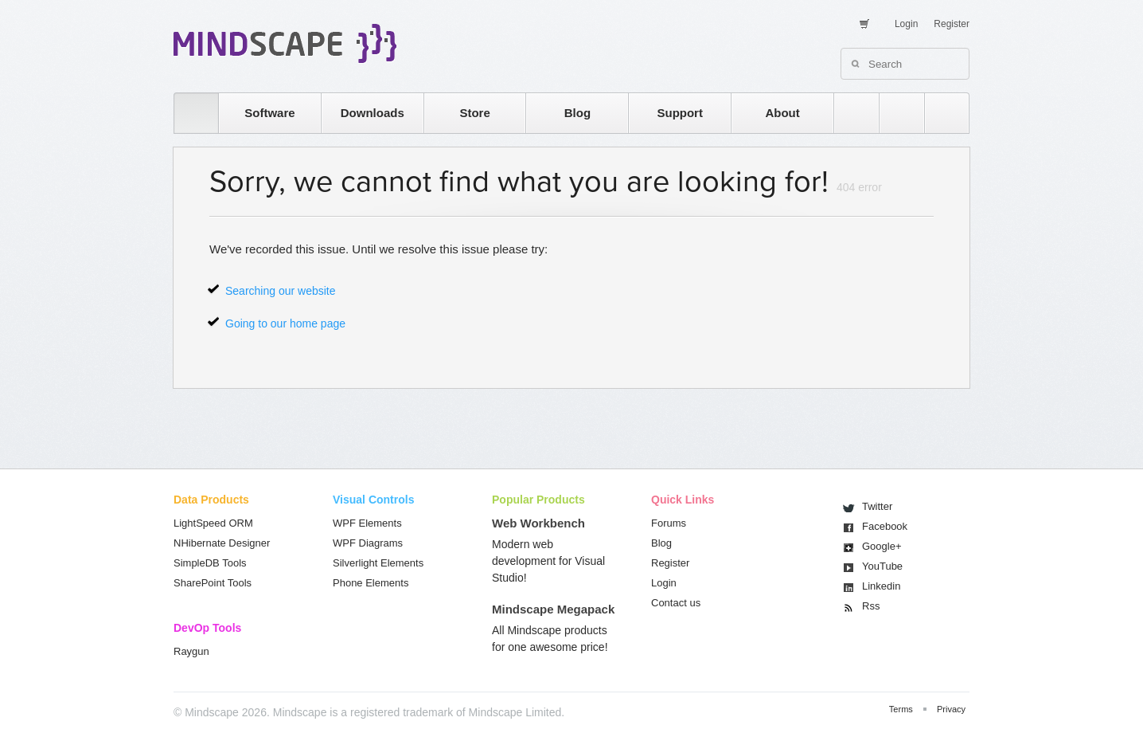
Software (269, 113)
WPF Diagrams (368, 543)
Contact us (675, 603)
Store (474, 113)
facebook (939, 113)
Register (951, 23)
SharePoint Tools (213, 583)
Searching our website (280, 290)
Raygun (191, 651)
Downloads (372, 113)
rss (848, 113)
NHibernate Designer (222, 543)
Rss (871, 606)
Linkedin (881, 586)
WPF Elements (367, 523)
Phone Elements (370, 583)
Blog (577, 113)
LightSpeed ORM (213, 523)
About (782, 113)
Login (906, 23)
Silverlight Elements (378, 563)
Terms (901, 709)
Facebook (884, 526)
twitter (894, 113)
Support (680, 113)
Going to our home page (285, 323)
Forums (668, 523)
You (882, 566)
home (188, 113)
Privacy (951, 709)
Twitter (877, 506)
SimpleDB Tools (210, 563)
